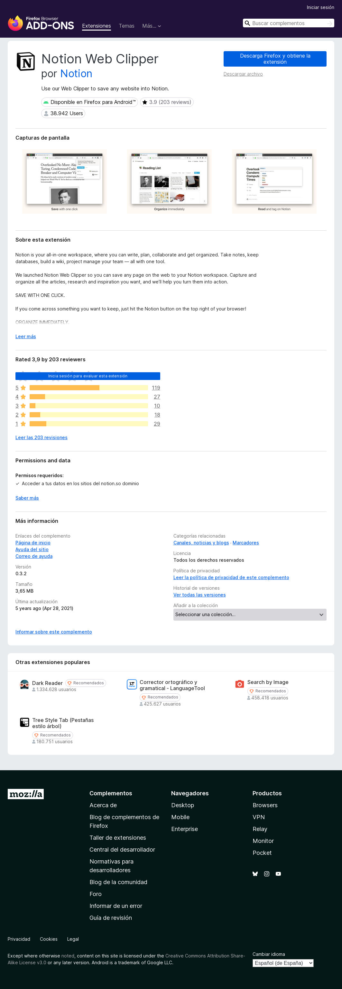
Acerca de (103, 805)
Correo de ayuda (33, 556)
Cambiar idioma (269, 954)
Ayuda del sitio (32, 549)
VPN (259, 817)
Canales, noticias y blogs (201, 542)
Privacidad (19, 939)
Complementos (110, 793)
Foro (95, 894)
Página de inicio (33, 542)
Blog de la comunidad (118, 882)
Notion (76, 73)
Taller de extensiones (117, 837)
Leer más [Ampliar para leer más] (25, 336)
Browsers (265, 805)
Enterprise (184, 829)
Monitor (263, 840)
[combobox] (288, 23)
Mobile (180, 817)
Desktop (182, 805)
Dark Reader (47, 683)
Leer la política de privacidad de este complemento (231, 577)
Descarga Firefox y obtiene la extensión (275, 58)
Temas (126, 26)
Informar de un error (115, 905)
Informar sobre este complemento (53, 631)
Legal (73, 939)
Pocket (262, 852)
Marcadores (246, 542)
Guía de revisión (110, 917)
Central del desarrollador (122, 849)
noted (67, 955)
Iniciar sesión (320, 7)
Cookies (49, 939)
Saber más (27, 498)
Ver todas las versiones (199, 594)
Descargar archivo (243, 74)
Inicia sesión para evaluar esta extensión (88, 376)
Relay (260, 829)
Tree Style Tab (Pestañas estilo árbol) (63, 723)
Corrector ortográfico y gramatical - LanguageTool (172, 685)
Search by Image (268, 682)
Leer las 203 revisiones (41, 437)
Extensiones (96, 26)
